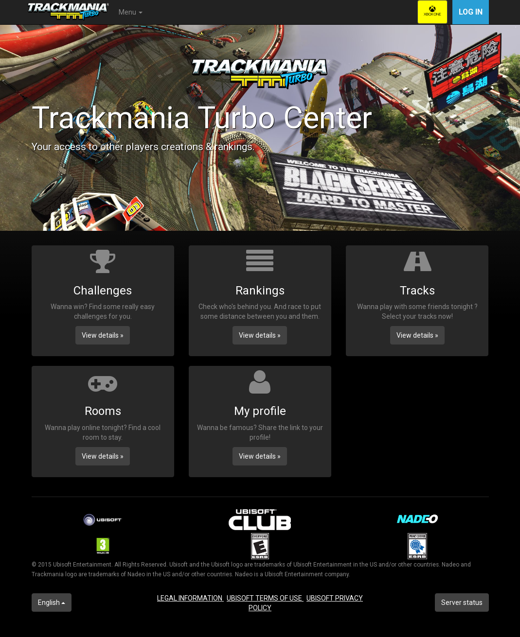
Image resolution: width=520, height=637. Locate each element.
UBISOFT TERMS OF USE (265, 598)
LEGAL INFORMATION (190, 598)
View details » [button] (103, 335)
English (51, 602)
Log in (471, 12)
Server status (462, 602)
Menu (131, 12)
